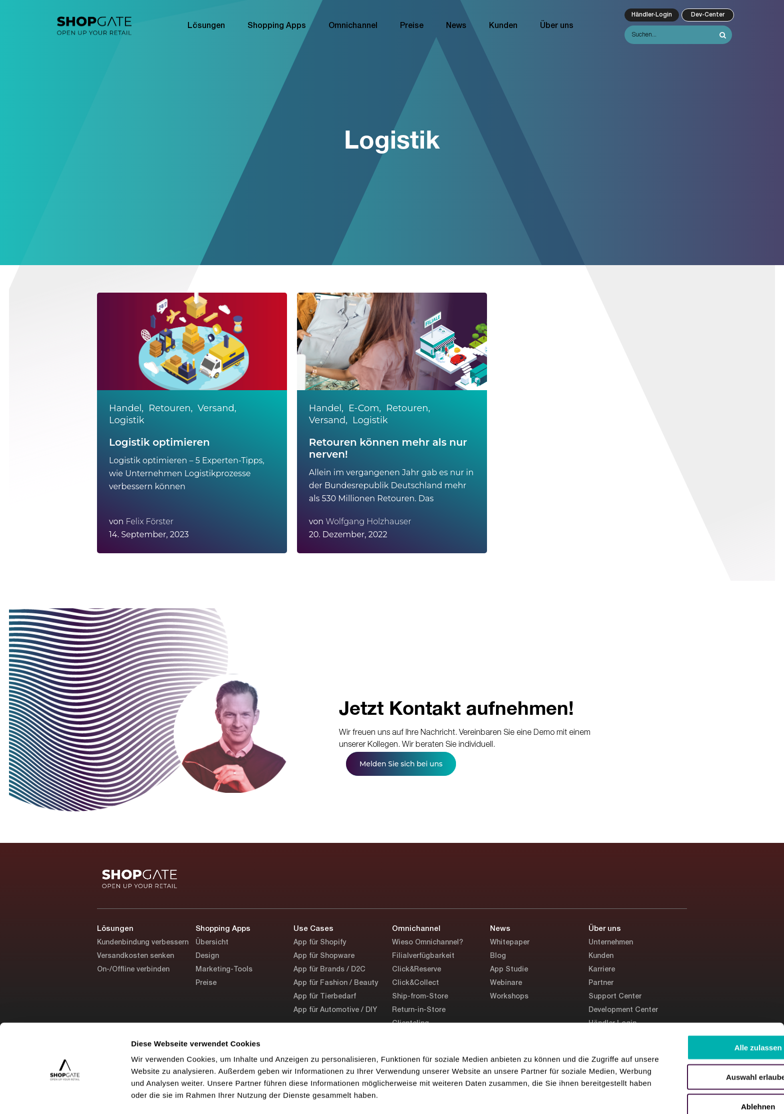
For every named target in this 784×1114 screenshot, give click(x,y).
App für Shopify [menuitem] (320, 942)
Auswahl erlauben (700, 1043)
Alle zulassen (700, 1014)
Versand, (217, 408)
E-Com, (364, 408)
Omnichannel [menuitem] (353, 26)
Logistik (126, 420)
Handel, (126, 408)
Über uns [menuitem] (557, 26)
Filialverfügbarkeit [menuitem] (423, 956)
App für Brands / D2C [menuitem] (330, 969)
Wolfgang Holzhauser (368, 521)
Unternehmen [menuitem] (610, 942)
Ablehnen (701, 1073)
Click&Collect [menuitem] (415, 983)
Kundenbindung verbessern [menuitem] (142, 942)
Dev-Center (707, 15)
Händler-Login (652, 15)
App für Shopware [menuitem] (324, 956)
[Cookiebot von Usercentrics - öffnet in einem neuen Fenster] (64, 1094)
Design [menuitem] (207, 956)
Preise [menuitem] (412, 26)
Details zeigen (531, 1094)
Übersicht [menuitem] (212, 942)
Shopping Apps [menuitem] (277, 26)
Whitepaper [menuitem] (510, 942)
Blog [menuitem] (498, 956)
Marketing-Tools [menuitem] (224, 969)
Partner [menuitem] (601, 983)
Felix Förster (150, 521)
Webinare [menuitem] (506, 983)
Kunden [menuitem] (503, 26)
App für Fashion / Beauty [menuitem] (336, 983)
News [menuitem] (456, 26)
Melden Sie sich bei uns (401, 763)
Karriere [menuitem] (601, 969)
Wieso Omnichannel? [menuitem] (427, 942)
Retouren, (170, 408)
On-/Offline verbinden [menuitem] (133, 969)
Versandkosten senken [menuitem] (135, 956)
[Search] (678, 35)
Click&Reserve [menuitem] (416, 969)
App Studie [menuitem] (509, 969)
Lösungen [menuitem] (206, 26)
